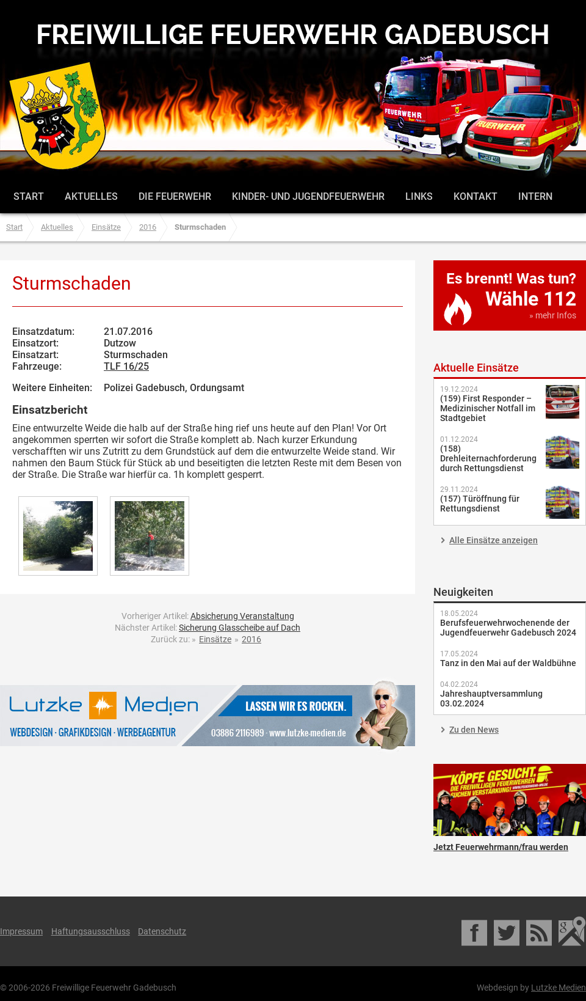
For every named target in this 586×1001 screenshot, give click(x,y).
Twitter (507, 931)
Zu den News (474, 730)
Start (28, 196)
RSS (540, 931)
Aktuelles (91, 196)
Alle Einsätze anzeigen (493, 540)
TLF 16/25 (126, 366)
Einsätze (106, 227)
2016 (147, 227)
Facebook (475, 931)
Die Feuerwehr (175, 196)
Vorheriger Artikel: (207, 616)
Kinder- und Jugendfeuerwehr (308, 196)
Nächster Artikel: (207, 627)
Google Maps (572, 931)
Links (419, 196)
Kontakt (475, 196)
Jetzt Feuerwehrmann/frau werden (509, 800)
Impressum (21, 931)
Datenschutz (162, 931)
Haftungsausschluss (90, 931)
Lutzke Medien (207, 715)
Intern (535, 196)
